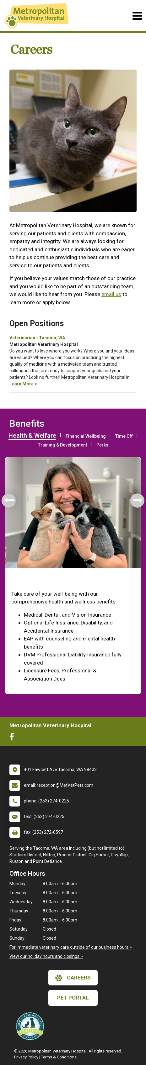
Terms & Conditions (59, 1057)
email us (111, 294)
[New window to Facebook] (13, 738)
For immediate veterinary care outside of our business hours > (70, 947)
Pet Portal (73, 998)
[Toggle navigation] (137, 15)
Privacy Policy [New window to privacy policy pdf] (26, 1057)
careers (73, 977)
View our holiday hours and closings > (46, 956)
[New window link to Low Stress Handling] (31, 1026)
